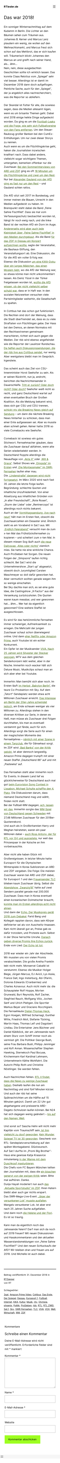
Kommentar (12, 1355)
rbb (35, 1305)
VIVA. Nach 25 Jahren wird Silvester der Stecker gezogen (29, 653)
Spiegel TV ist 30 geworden (21, 1138)
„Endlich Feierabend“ (16, 529)
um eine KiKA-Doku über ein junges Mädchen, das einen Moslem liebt (29, 266)
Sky (12, 1309)
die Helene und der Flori (37, 1212)
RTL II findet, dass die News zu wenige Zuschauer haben (27, 1081)
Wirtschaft (9, 1312)
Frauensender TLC (44, 879)
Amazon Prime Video (20, 1294)
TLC (35, 1309)
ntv (35, 1301)
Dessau (21, 1298)
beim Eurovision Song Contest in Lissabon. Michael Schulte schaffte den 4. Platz (29, 788)
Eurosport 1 (32, 1298)
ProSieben (26, 1305)
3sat (6, 1294)
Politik (16, 1305)
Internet (8, 1301)
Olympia (43, 1301)
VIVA (41, 1309)
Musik (30, 1301)
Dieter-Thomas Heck (37, 1011)
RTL (40, 1305)
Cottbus (37, 1294)
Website (9, 1422)
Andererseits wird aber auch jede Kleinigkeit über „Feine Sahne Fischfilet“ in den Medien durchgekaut (29, 233)
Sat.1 (6, 1309)
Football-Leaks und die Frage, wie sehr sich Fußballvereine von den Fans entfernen (30, 125)
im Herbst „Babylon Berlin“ (34, 685)
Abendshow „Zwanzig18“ (19, 887)
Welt (53, 1309)
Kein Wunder (46, 1134)
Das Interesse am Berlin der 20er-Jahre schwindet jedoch (30, 702)
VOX (47, 1309)
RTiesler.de (11, 6)
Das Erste (47, 1294)
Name (9, 1392)
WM (18, 1312)
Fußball (43, 1298)
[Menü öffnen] (54, 6)
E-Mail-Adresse (15, 1407)
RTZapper (9, 1279)
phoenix (8, 1305)
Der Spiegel (10, 1298)
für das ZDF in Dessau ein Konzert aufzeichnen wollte (29, 241)
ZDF (23, 1312)
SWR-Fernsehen (23, 1309)
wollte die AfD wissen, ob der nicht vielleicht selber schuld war (27, 286)
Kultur (22, 1301)
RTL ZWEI (48, 1305)
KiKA (15, 1301)
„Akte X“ (29, 459)
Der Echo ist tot (33, 945)
